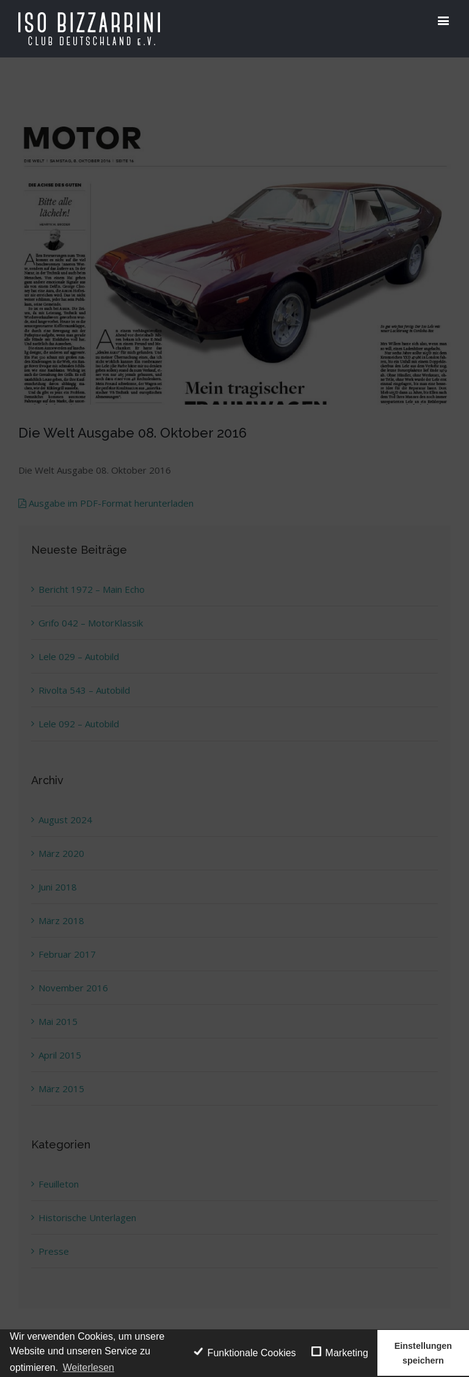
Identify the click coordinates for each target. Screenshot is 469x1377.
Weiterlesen (88, 1367)
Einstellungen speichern (423, 1353)
